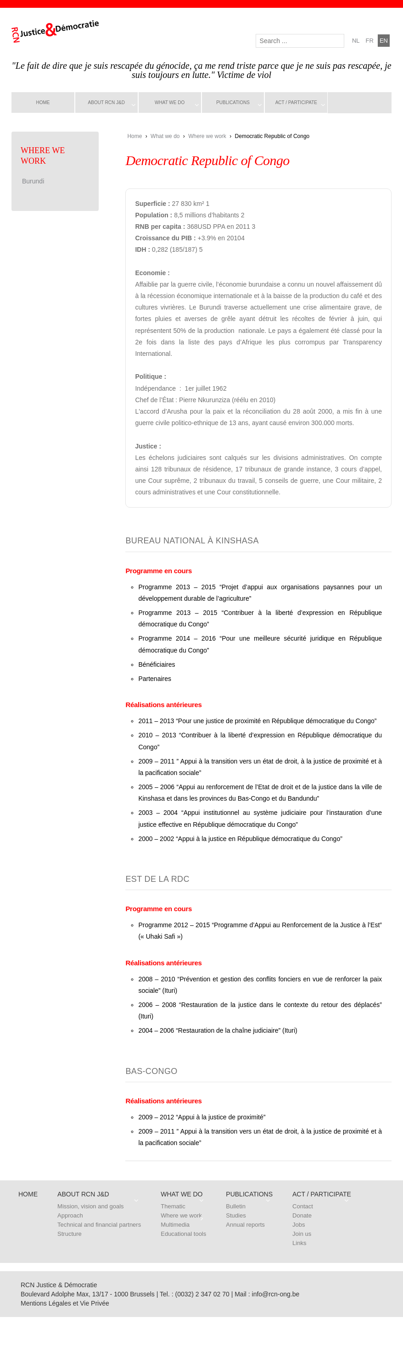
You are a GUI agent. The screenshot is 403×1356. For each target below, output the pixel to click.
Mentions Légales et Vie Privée (65, 1303)
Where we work (207, 136)
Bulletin (236, 1206)
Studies (236, 1215)
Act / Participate (296, 102)
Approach (70, 1215)
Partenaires (154, 678)
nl (356, 40)
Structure (69, 1233)
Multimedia (175, 1224)
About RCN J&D (106, 102)
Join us (301, 1233)
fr (370, 40)
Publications (233, 102)
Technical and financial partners (99, 1224)
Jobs (298, 1224)
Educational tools (183, 1233)
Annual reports (245, 1224)
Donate (302, 1215)
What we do (170, 102)
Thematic (173, 1206)
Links (299, 1243)
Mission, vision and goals (90, 1206)
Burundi (33, 181)
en (384, 40)
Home (43, 102)
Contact (302, 1206)
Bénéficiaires (156, 664)
